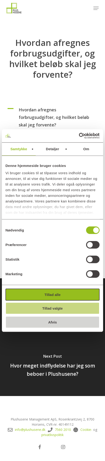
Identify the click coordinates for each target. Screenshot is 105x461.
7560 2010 (63, 429)
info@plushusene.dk (30, 429)
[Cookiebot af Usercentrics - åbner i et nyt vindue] (79, 136)
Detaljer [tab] (52, 149)
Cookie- (86, 429)
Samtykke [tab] (18, 149)
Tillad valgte (52, 308)
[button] (96, 8)
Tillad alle (52, 294)
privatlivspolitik (52, 435)
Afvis (52, 322)
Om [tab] (86, 149)
